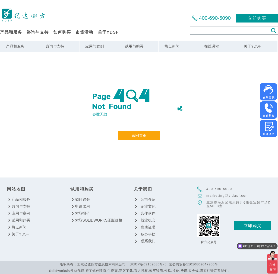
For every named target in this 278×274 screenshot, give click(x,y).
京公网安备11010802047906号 (193, 264)
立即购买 (257, 18)
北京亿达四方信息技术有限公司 (23, 14)
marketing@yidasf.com (227, 195)
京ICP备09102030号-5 (148, 264)
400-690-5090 (215, 18)
